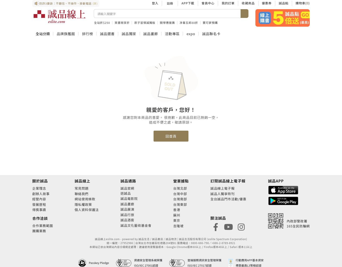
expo (190, 33)
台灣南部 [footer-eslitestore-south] (180, 199)
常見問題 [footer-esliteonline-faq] (81, 188)
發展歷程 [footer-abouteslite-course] (39, 204)
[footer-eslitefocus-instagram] (241, 226)
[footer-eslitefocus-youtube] (228, 226)
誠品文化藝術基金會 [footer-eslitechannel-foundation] (135, 225)
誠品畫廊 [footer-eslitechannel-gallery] (127, 204)
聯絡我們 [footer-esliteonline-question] (81, 193)
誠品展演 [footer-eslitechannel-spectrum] (127, 209)
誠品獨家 (129, 33)
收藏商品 (248, 3)
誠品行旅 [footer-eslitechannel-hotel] (127, 214)
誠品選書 (107, 33)
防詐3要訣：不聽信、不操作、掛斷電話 (66, 3)
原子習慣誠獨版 (144, 23)
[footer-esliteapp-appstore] (283, 189)
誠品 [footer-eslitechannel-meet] (127, 193)
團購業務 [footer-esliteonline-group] (39, 231)
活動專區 (172, 33)
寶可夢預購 (210, 23)
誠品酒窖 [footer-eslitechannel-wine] (127, 220)
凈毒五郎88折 (189, 23)
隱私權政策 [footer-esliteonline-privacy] (83, 204)
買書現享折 (122, 23)
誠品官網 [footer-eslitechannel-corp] (127, 188)
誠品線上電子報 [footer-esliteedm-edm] (222, 188)
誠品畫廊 (150, 33)
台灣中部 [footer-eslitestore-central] (180, 193)
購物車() (303, 3)
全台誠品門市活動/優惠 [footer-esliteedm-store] (228, 199)
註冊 (170, 3)
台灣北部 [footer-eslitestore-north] (180, 188)
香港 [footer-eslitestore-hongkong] (176, 209)
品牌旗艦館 (66, 33)
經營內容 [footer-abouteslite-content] (39, 199)
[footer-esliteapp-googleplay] (283, 200)
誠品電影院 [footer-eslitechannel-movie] (129, 198)
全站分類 (43, 33)
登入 (155, 3)
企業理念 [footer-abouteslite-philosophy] (39, 188)
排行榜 (87, 33)
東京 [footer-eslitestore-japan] (176, 220)
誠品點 (283, 3)
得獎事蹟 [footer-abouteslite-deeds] (39, 209)
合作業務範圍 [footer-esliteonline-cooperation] (42, 225)
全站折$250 (102, 23)
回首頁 (171, 136)
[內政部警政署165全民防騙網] (289, 221)
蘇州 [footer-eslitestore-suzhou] (176, 215)
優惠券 (267, 3)
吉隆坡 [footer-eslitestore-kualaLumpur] (178, 226)
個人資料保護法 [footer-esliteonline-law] (87, 209)
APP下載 (187, 3)
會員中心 (208, 3)
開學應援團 (167, 23)
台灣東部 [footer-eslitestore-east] (180, 204)
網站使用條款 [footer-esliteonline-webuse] (85, 199)
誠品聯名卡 (211, 33)
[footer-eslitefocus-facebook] (215, 226)
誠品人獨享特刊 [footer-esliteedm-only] (222, 193)
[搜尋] (167, 13)
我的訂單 (228, 3)
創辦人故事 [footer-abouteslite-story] (41, 193)
